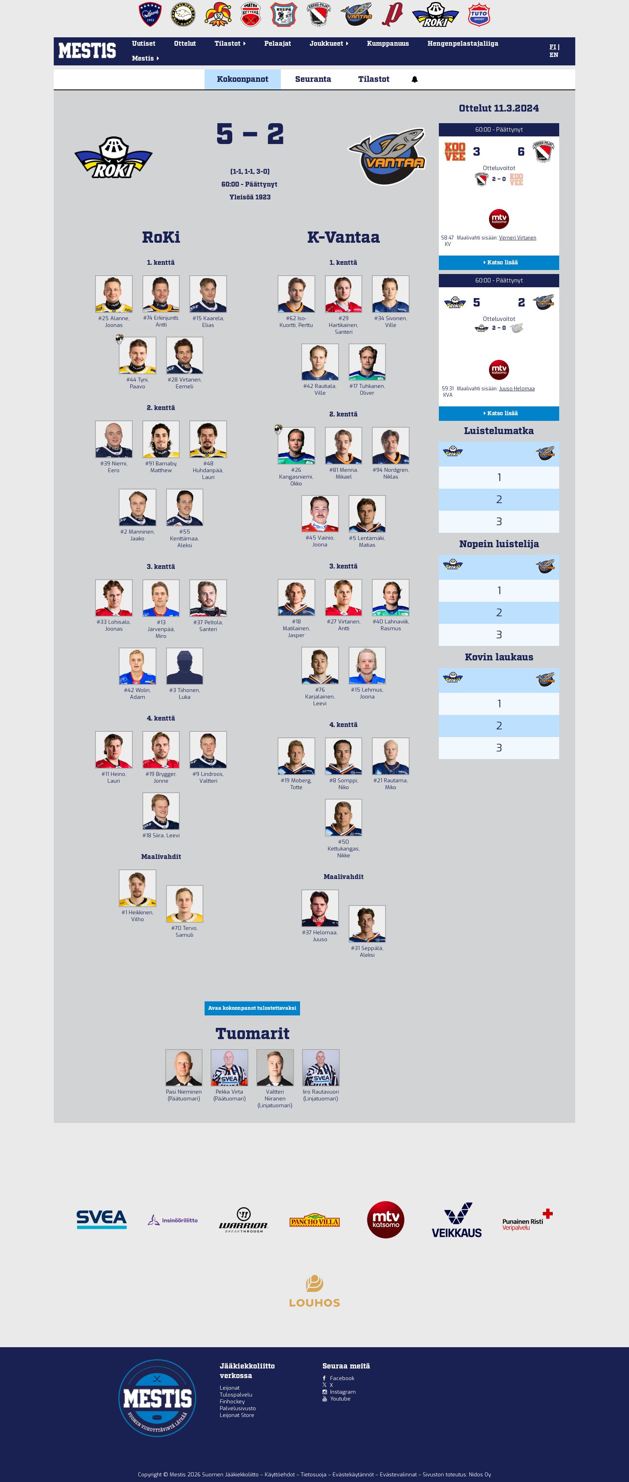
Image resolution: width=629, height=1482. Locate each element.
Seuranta (313, 79)
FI (553, 47)
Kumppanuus (388, 44)
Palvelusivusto (238, 1408)
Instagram (343, 1392)
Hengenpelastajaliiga (463, 44)
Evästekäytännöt (354, 1474)
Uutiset (144, 44)
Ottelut (185, 44)
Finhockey (232, 1401)
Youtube (340, 1398)
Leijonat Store (237, 1415)
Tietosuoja (314, 1474)
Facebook (342, 1378)
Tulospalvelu (236, 1394)
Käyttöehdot (280, 1474)
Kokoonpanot (242, 79)
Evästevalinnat (398, 1474)
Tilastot (374, 79)
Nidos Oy (480, 1474)
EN (554, 55)
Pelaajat (277, 44)
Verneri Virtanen (517, 238)
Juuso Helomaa (517, 389)
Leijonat (229, 1388)
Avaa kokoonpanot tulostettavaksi (252, 1008)
